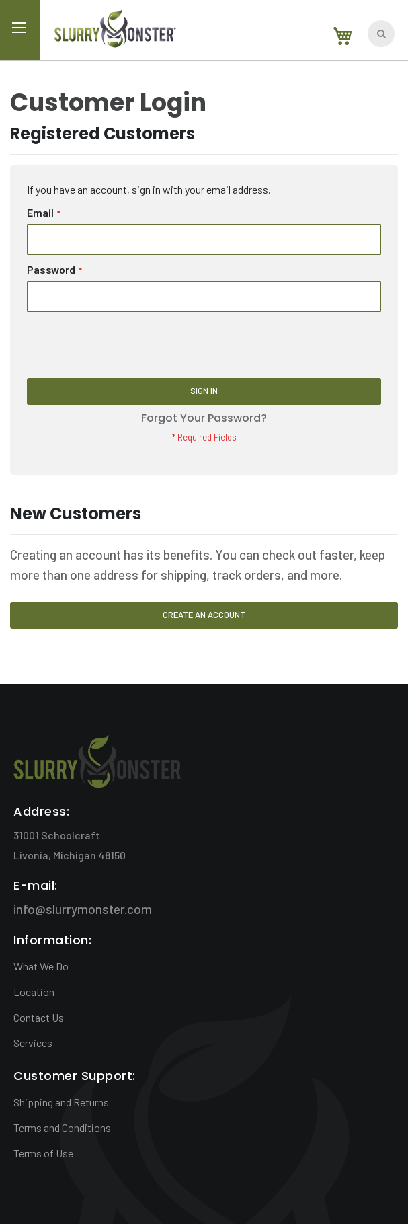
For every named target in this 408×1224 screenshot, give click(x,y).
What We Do (41, 966)
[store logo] (114, 31)
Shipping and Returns (61, 1102)
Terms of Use (43, 1153)
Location (33, 991)
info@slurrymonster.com (82, 909)
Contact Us (38, 1017)
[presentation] (129, 345)
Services (32, 1042)
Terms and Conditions (62, 1127)
